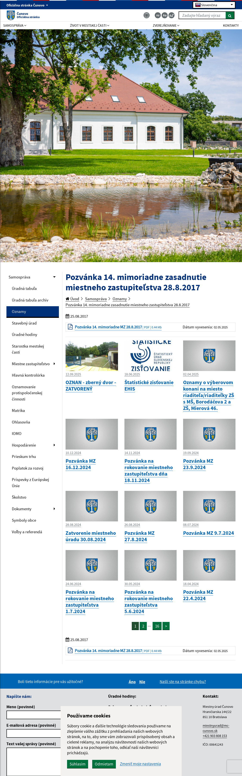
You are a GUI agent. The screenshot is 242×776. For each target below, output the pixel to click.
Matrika (18, 410)
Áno (133, 681)
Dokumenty (21, 508)
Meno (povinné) (20, 706)
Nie (143, 681)
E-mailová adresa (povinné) (31, 725)
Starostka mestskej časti (28, 349)
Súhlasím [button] (78, 764)
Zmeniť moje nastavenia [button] (140, 764)
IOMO (16, 433)
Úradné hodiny (24, 334)
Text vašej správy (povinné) (31, 743)
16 (157, 626)
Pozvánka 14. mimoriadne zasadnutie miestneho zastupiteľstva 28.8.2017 (128, 304)
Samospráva (19, 277)
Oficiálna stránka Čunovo (27, 5)
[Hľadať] (230, 15)
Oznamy (19, 311)
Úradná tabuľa (24, 288)
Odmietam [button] (104, 764)
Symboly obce (24, 520)
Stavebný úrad (24, 323)
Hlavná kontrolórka (28, 375)
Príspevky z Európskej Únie (30, 482)
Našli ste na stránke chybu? (183, 681)
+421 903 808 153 (215, 736)
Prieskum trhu (24, 456)
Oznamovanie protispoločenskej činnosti (27, 393)
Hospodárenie (24, 445)
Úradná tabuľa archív (30, 300)
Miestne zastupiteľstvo (31, 363)
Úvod (72, 298)
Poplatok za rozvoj (27, 468)
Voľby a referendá (27, 531)
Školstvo (19, 497)
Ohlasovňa (21, 422)
